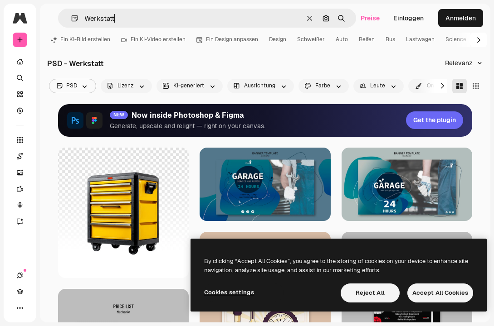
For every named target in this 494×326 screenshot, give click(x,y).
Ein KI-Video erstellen (153, 39)
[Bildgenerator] (20, 172)
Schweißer (311, 39)
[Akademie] (20, 291)
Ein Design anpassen (227, 39)
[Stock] (20, 94)
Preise (370, 18)
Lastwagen (420, 39)
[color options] (323, 86)
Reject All (370, 293)
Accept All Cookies (440, 293)
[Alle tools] (20, 140)
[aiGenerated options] (190, 86)
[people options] (378, 86)
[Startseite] (20, 61)
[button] (71, 18)
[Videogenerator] (20, 189)
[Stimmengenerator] (20, 205)
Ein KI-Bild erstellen (80, 39)
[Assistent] (20, 221)
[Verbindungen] (20, 275)
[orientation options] (260, 86)
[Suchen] (20, 78)
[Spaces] (20, 156)
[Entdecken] (20, 110)
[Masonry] (459, 86)
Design (277, 39)
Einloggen (408, 18)
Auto (342, 39)
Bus (390, 39)
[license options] (126, 86)
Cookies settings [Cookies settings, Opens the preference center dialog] (229, 292)
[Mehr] (20, 308)
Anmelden (460, 18)
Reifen (367, 39)
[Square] (476, 86)
